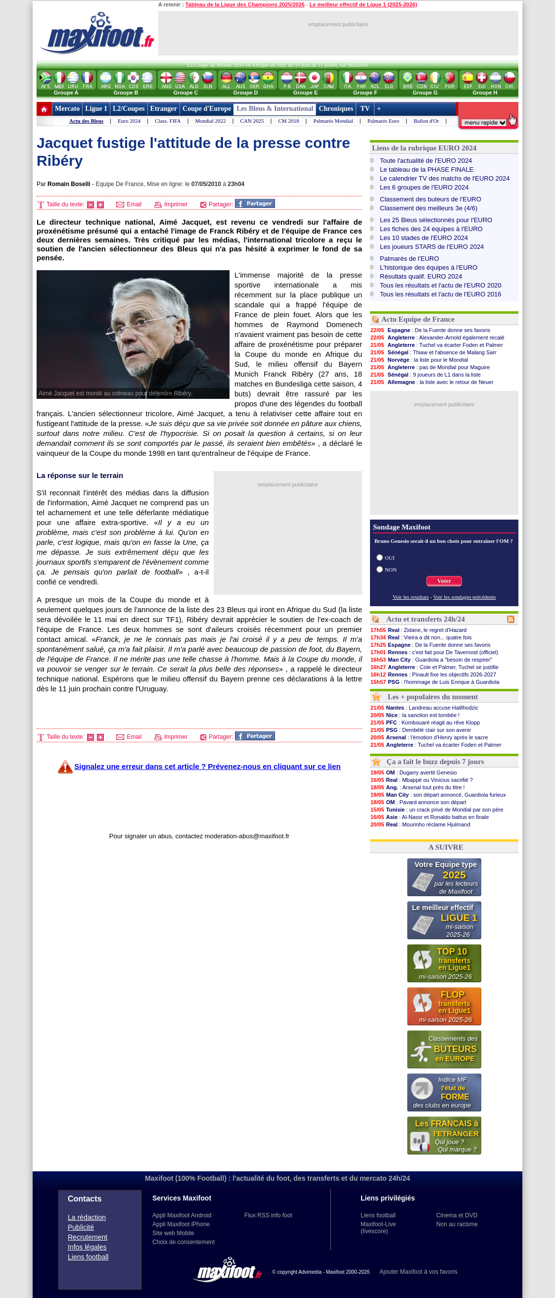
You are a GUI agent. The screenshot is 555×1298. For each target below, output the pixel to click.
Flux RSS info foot (268, 1215)
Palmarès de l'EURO (409, 258)
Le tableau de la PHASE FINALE (426, 169)
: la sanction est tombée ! (415, 715)
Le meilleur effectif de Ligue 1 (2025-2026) (363, 4)
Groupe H (484, 93)
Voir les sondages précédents (464, 597)
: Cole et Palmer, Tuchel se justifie (434, 667)
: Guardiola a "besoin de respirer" (431, 660)
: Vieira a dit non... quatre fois (420, 637)
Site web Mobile (173, 1233)
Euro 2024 (129, 121)
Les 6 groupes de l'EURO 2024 (424, 187)
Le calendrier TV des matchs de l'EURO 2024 (444, 178)
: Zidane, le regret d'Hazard (418, 630)
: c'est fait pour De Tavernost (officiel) (434, 652)
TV (365, 108)
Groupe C (185, 93)
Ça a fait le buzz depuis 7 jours (435, 762)
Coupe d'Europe (207, 108)
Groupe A (66, 93)
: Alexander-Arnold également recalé (437, 337)
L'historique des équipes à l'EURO (428, 267)
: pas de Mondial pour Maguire (430, 367)
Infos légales (87, 1247)
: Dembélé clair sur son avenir (420, 730)
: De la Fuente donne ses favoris (430, 330)
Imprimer (171, 204)
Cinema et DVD (456, 1215)
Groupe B (125, 93)
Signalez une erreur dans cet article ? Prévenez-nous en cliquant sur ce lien (207, 766)
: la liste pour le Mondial (419, 360)
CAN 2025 (252, 121)
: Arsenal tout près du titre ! (417, 787)
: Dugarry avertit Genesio (413, 772)
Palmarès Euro (383, 121)
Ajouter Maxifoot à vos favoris (418, 1271)
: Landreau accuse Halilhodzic (424, 708)
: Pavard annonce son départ (418, 802)
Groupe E (305, 93)
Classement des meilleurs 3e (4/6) (428, 208)
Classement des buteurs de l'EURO (430, 199)
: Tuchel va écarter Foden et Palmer (436, 345)
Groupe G (425, 93)
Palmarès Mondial (333, 121)
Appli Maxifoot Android (181, 1215)
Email (128, 204)
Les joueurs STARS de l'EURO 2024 (432, 246)
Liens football (88, 1257)
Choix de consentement (183, 1242)
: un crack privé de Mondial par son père (437, 810)
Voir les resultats (411, 597)
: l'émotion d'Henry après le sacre (429, 737)
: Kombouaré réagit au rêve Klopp (425, 722)
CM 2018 (288, 121)
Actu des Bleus (86, 121)
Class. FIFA (168, 121)
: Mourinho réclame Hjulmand (420, 824)
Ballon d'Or (426, 121)
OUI (390, 558)
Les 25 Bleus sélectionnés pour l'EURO (436, 220)
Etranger (163, 108)
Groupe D (245, 93)
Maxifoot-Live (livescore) (378, 1228)
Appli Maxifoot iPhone (181, 1224)
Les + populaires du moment (433, 697)
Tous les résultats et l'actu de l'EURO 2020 (441, 285)
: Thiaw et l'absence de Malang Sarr (433, 352)
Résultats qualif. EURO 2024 (421, 276)
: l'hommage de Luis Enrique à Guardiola (435, 682)
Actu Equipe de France (418, 319)
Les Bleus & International (274, 108)
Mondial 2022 (210, 121)
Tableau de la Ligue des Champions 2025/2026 (245, 4)
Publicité (81, 1227)
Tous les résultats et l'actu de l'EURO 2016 (441, 294)
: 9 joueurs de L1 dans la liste (425, 375)
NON (391, 570)
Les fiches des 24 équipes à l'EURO (431, 229)
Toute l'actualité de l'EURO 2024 (426, 160)
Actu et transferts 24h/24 (425, 619)
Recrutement (87, 1237)
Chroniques (336, 108)
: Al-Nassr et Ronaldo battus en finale (429, 817)
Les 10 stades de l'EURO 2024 (424, 237)
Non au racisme (457, 1224)
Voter (444, 580)
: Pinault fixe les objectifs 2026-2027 (433, 674)
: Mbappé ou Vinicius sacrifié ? (421, 780)
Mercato (67, 108)
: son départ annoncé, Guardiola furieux (438, 795)
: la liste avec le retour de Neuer (432, 382)
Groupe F (365, 93)
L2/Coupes (129, 108)
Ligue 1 (96, 108)
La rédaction (87, 1217)
